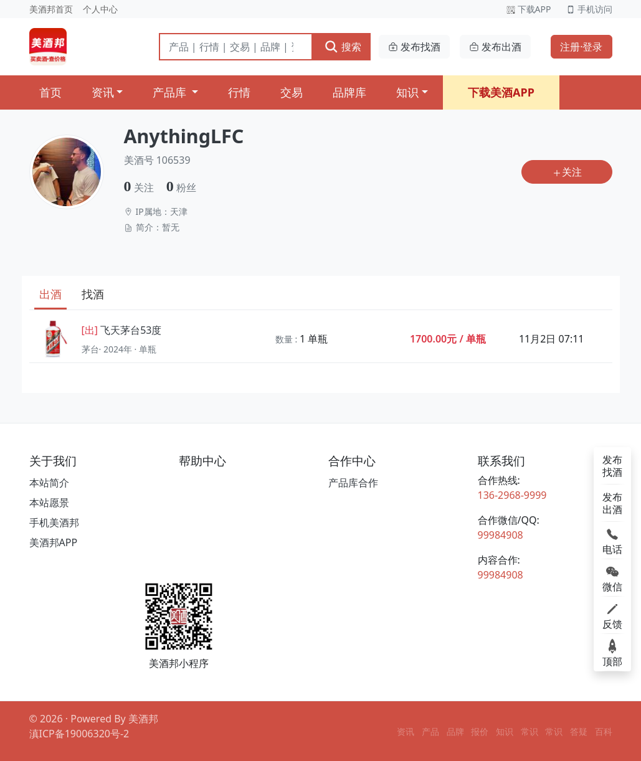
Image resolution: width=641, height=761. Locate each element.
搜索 (342, 46)
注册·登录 (581, 47)
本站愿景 (49, 502)
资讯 (103, 92)
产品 (430, 731)
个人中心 (100, 9)
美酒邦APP (53, 542)
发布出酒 (495, 47)
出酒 (50, 293)
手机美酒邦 (54, 522)
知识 (407, 92)
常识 (529, 731)
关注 (567, 172)
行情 (239, 92)
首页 (50, 92)
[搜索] (236, 46)
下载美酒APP (501, 92)
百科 (603, 731)
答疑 (578, 731)
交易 (291, 92)
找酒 (93, 293)
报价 (479, 731)
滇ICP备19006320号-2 (79, 733)
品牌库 (349, 92)
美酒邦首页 (51, 9)
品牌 (455, 731)
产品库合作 (353, 482)
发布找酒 (414, 47)
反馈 (612, 615)
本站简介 (49, 482)
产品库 (171, 92)
